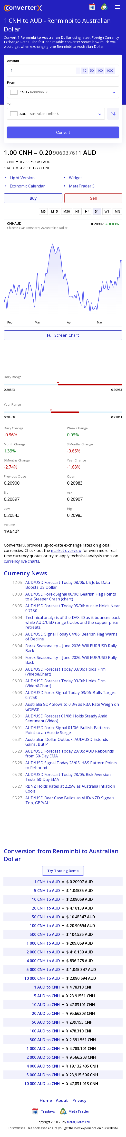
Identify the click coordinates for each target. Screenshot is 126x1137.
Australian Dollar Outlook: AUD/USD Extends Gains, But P (66, 742)
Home (45, 1100)
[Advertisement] (63, 355)
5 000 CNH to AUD (43, 969)
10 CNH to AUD (46, 899)
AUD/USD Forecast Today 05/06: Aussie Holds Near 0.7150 (72, 608)
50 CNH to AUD (46, 917)
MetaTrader (74, 1111)
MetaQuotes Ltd (78, 1122)
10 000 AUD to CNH (42, 1083)
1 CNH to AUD (47, 881)
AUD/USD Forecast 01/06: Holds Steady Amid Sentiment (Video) (66, 718)
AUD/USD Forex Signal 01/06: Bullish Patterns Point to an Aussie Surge (67, 730)
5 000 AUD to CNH (43, 1075)
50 (92, 71)
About (62, 1100)
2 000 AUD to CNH (43, 1057)
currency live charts (21, 561)
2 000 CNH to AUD (43, 952)
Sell (93, 198)
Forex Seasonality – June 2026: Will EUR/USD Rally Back (71, 648)
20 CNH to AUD (46, 908)
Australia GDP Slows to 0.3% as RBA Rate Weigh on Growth (72, 707)
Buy (33, 198)
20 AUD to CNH (46, 1013)
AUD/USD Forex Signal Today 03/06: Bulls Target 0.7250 (70, 695)
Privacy (79, 1100)
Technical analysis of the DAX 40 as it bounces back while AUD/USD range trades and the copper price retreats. (72, 622)
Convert (63, 132)
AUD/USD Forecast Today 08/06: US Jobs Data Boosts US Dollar (67, 585)
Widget (75, 177)
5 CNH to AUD (47, 890)
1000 (110, 71)
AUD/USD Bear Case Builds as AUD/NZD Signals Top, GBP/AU (69, 800)
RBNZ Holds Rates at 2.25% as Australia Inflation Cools (70, 789)
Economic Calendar (27, 186)
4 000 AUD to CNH (43, 1066)
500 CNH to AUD (45, 934)
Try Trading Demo (63, 870)
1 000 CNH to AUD (43, 943)
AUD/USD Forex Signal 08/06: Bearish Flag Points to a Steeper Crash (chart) (70, 596)
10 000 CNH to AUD (42, 978)
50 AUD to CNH (46, 1022)
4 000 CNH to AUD (43, 960)
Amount (13, 61)
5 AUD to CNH (47, 996)
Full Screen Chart (63, 335)
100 (100, 71)
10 (84, 71)
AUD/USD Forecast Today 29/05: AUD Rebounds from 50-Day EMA (69, 753)
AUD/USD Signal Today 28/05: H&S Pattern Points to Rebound (71, 765)
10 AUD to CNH (46, 1004)
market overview (66, 550)
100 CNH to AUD (45, 925)
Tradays (43, 1111)
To (9, 104)
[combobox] (63, 92)
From (11, 82)
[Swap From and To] (113, 114)
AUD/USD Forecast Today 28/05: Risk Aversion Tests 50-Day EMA (68, 777)
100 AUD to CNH (45, 1031)
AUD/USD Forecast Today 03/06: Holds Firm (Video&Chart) (65, 672)
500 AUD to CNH (45, 1039)
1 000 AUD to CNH (43, 1048)
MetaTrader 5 (82, 186)
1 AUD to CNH (47, 987)
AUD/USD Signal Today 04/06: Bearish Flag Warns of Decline (71, 636)
